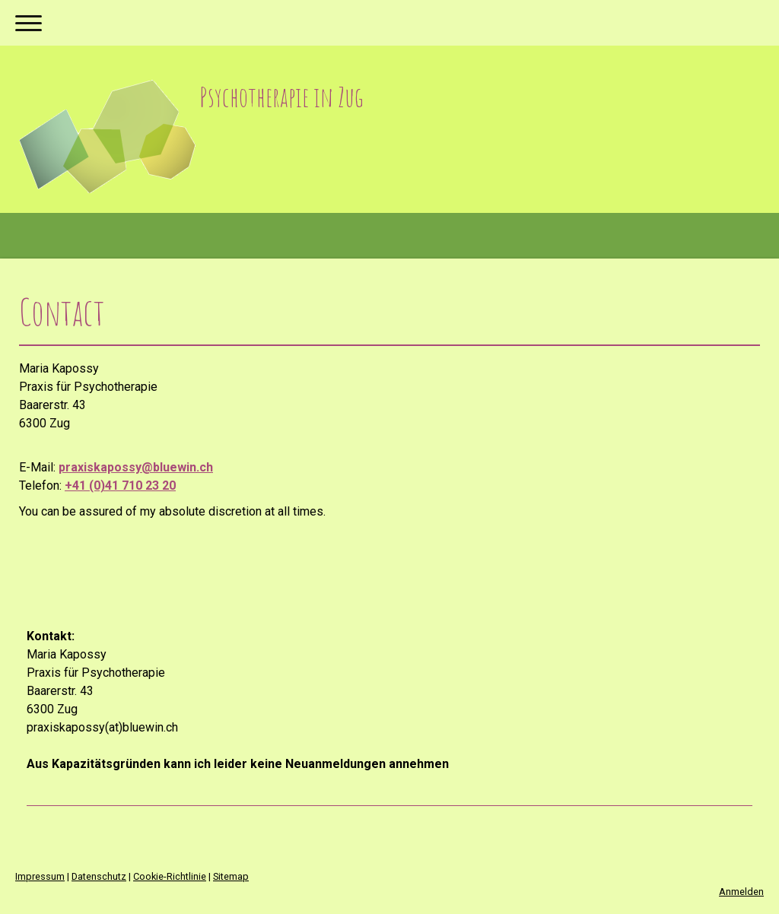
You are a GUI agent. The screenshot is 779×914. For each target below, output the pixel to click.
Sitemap (231, 876)
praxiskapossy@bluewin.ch (136, 467)
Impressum (40, 876)
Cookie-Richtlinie (169, 876)
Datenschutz (99, 876)
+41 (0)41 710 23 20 (120, 485)
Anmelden (741, 891)
